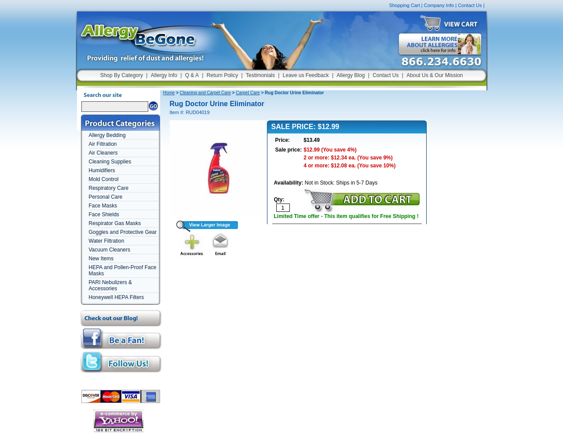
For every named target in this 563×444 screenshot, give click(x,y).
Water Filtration (106, 241)
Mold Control (104, 179)
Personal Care (106, 197)
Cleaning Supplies (110, 162)
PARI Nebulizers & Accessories (110, 285)
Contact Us (470, 5)
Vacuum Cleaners (110, 250)
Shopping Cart (404, 5)
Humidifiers (102, 170)
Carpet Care (248, 92)
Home (169, 92)
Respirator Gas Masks (115, 223)
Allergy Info (164, 75)
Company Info (439, 5)
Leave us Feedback (306, 75)
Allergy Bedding (107, 135)
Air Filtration (103, 144)
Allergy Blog (350, 75)
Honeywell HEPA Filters (116, 297)
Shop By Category (121, 75)
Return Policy (222, 75)
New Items (101, 258)
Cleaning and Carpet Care (205, 92)
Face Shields (104, 214)
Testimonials (260, 75)
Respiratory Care (109, 188)
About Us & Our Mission (434, 75)
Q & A (192, 75)
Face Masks (103, 206)
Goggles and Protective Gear (123, 232)
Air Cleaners (103, 153)
